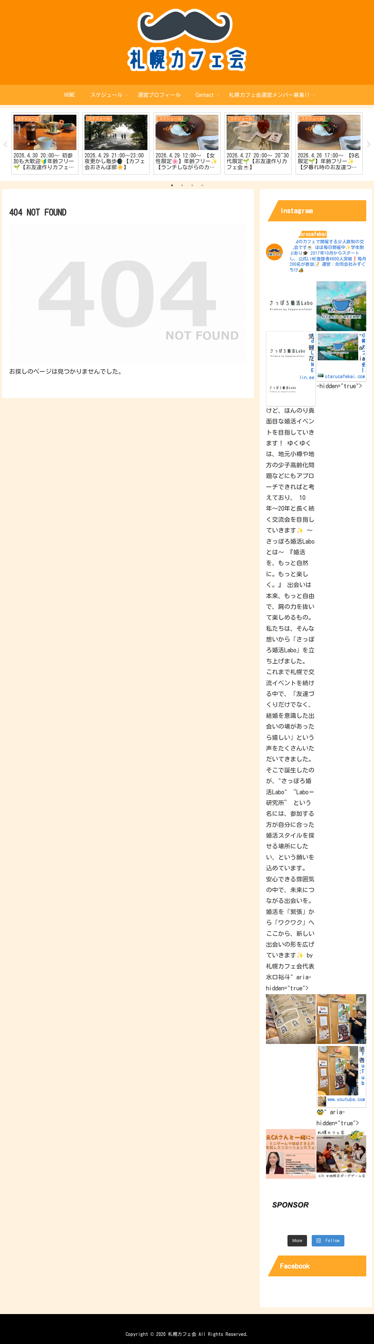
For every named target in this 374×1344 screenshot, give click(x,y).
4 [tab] (202, 185)
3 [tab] (192, 185)
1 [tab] (172, 185)
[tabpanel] (44, 143)
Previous (5, 144)
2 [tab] (182, 185)
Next (369, 144)
